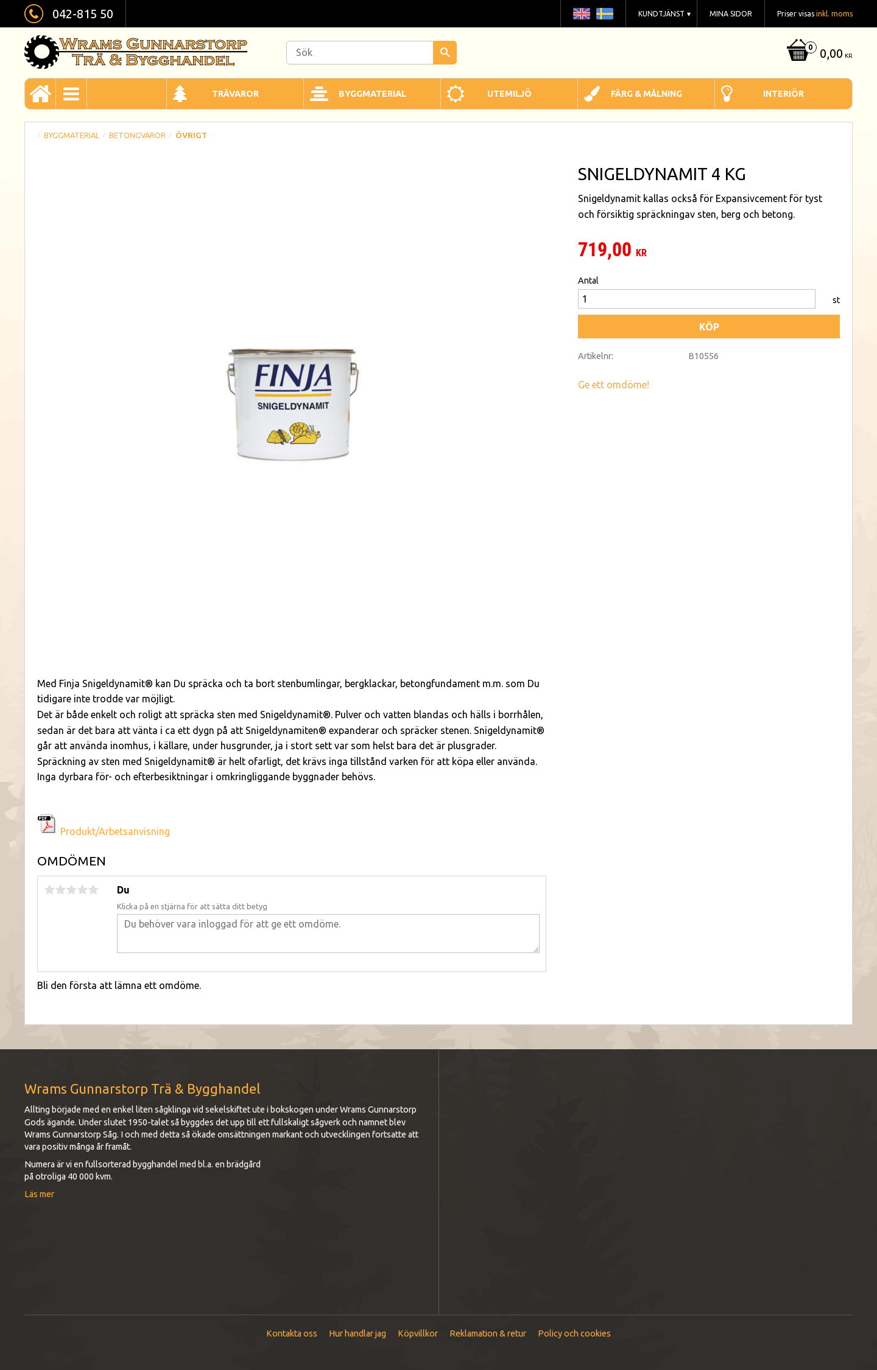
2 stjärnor (60, 889)
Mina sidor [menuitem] (731, 14)
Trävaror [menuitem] (235, 94)
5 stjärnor (93, 889)
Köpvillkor (418, 1333)
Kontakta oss (291, 1333)
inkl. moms (834, 14)
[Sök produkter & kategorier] (371, 53)
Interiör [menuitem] (783, 94)
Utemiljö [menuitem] (509, 94)
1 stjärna (49, 889)
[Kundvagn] (818, 54)
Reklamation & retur (487, 1333)
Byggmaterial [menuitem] (372, 94)
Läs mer (39, 1194)
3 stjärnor (71, 889)
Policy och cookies (574, 1333)
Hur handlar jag (357, 1333)
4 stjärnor (82, 889)
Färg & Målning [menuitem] (646, 94)
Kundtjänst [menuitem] (661, 14)
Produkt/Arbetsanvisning (115, 831)
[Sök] (445, 53)
